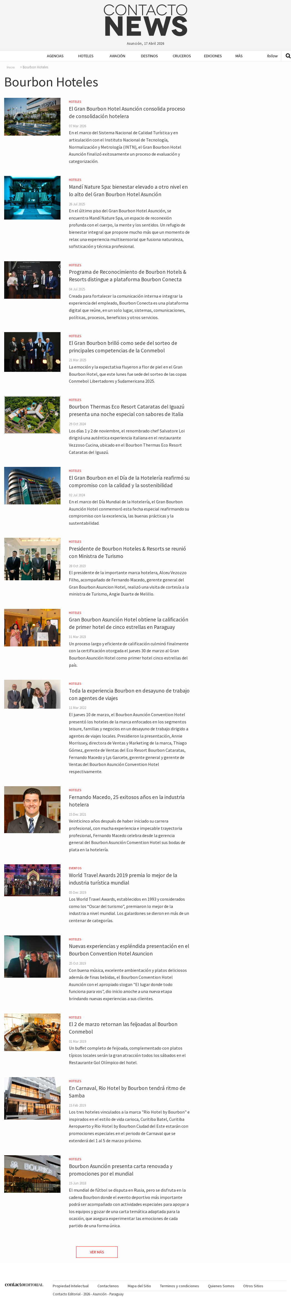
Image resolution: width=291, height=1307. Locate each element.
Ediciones (210, 55)
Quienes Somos (221, 1285)
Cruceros (179, 55)
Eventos (75, 868)
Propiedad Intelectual (71, 1285)
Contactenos (108, 1285)
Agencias (53, 55)
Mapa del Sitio (139, 1285)
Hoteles (84, 55)
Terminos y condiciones (179, 1285)
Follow (272, 55)
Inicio (11, 67)
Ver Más (97, 1251)
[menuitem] (51, 56)
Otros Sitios (253, 1285)
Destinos (147, 55)
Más (239, 55)
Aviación (116, 55)
